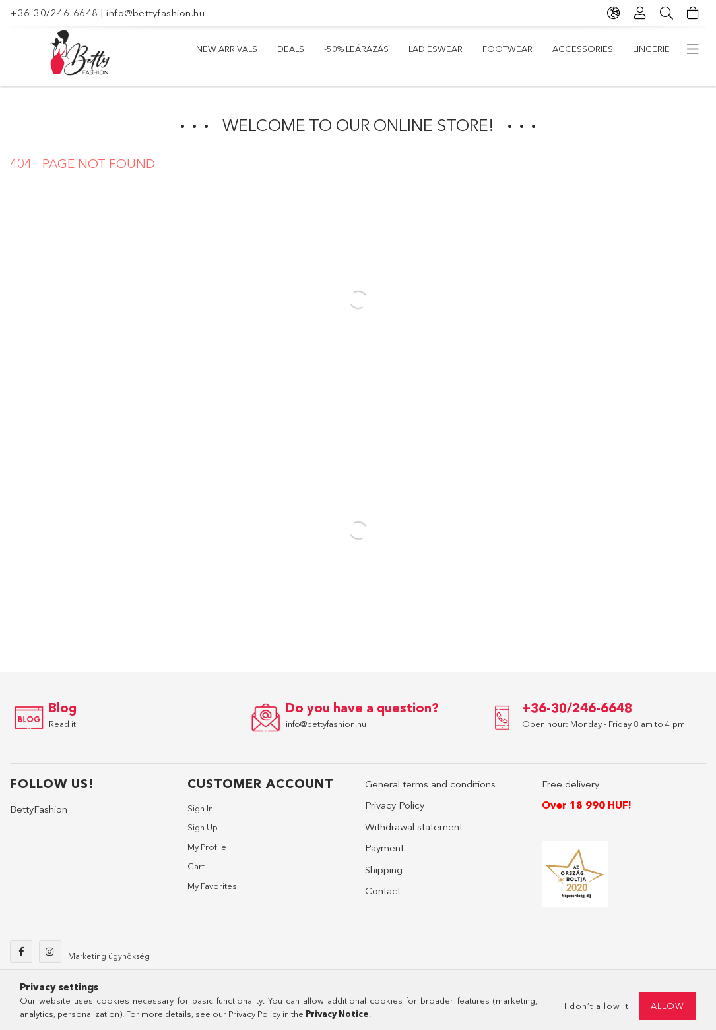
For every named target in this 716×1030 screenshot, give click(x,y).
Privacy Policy (394, 805)
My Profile (206, 847)
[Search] (666, 13)
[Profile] (640, 13)
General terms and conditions (430, 784)
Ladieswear (435, 48)
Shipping (384, 869)
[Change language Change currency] (614, 13)
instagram (50, 951)
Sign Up (202, 827)
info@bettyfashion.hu (155, 13)
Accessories (582, 48)
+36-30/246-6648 (54, 13)
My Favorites (212, 885)
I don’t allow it (596, 1005)
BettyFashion (38, 809)
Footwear (507, 48)
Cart (196, 866)
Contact (383, 890)
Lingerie (651, 48)
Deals (290, 48)
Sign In (200, 808)
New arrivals (226, 48)
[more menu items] (693, 49)
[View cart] (693, 13)
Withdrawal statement (414, 826)
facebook (21, 951)
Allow (667, 1005)
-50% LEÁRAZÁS (356, 48)
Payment (384, 848)
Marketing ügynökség (109, 956)
